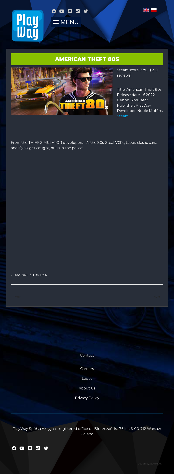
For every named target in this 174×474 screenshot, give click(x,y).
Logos (87, 378)
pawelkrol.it (156, 463)
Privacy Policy (87, 398)
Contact (87, 355)
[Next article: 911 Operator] (157, 297)
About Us (87, 388)
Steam (124, 116)
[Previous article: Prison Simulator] (17, 297)
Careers (87, 369)
